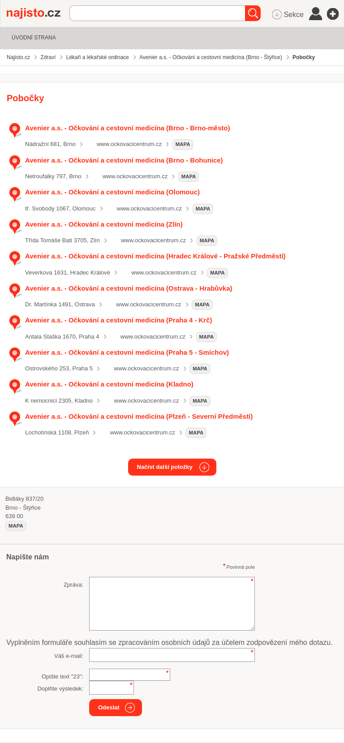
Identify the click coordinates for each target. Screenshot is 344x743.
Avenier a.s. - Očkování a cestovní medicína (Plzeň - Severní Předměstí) (139, 416)
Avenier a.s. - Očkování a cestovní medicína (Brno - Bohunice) (124, 160)
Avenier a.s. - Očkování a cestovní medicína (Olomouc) (112, 192)
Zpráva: (73, 584)
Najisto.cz (38, 13)
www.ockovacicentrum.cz (129, 144)
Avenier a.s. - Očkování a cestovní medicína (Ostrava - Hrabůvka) (128, 288)
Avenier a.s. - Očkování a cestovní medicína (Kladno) (109, 384)
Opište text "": (62, 676)
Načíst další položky (165, 467)
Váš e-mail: (68, 656)
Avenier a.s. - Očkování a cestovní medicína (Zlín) (104, 224)
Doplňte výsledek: (60, 688)
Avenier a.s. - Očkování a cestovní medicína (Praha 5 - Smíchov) (127, 352)
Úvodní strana (34, 37)
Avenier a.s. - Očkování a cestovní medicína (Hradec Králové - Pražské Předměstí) (155, 256)
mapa (183, 144)
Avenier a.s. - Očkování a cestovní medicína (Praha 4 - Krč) (118, 320)
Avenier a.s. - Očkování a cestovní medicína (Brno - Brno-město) (127, 128)
